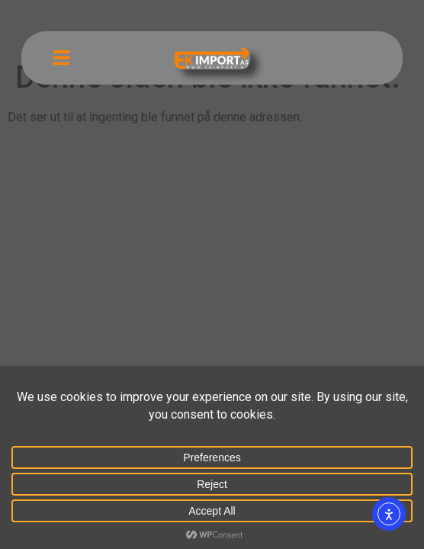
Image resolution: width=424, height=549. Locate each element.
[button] (61, 58)
